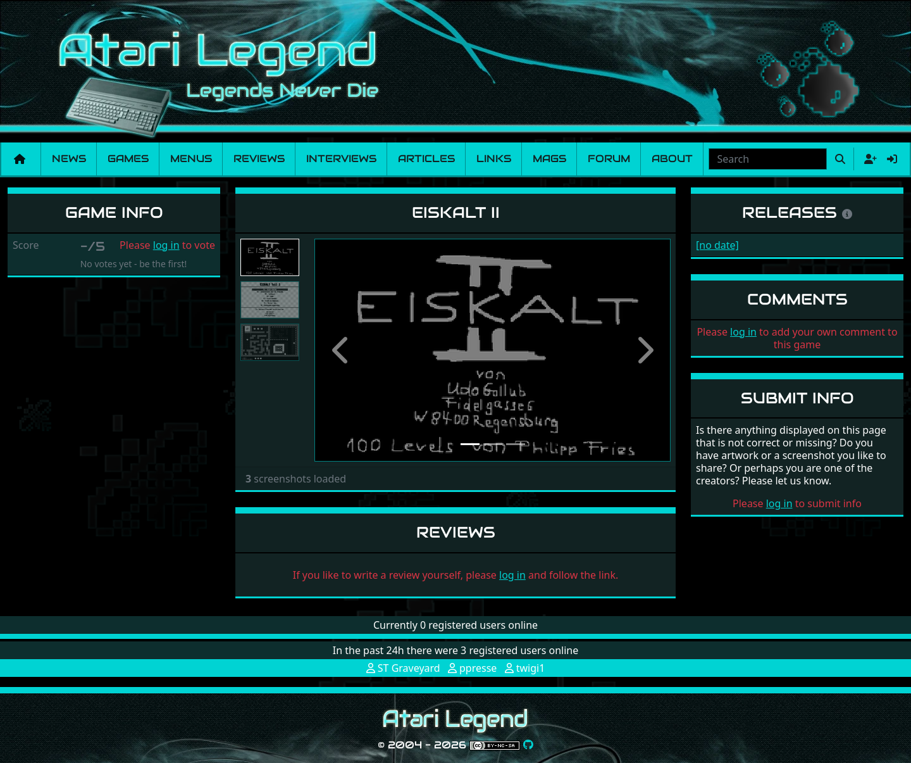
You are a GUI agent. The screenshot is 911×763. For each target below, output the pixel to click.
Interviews (341, 158)
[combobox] (768, 159)
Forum (609, 158)
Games (128, 158)
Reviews (259, 158)
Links (493, 158)
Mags (549, 158)
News (69, 158)
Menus (191, 158)
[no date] (717, 245)
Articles (426, 158)
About (672, 158)
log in (166, 245)
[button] (341, 350)
